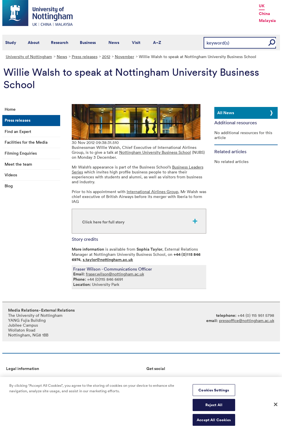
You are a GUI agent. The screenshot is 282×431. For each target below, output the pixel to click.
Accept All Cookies (214, 422)
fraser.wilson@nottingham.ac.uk (115, 274)
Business (88, 42)
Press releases (84, 56)
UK (262, 6)
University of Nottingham (29, 56)
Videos (11, 174)
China (264, 13)
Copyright (15, 378)
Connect (154, 378)
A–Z (157, 42)
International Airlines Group (152, 191)
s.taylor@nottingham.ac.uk (108, 259)
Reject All (213, 407)
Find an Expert (18, 131)
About (33, 42)
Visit (136, 42)
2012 (106, 56)
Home (10, 109)
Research (59, 42)
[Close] (275, 406)
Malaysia (267, 20)
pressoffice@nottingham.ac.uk (246, 320)
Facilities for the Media (26, 142)
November (124, 56)
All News (225, 113)
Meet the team (18, 164)
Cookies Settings (213, 392)
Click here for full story (103, 222)
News (113, 42)
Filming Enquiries (21, 153)
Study (10, 42)
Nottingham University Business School (155, 152)
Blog (9, 185)
